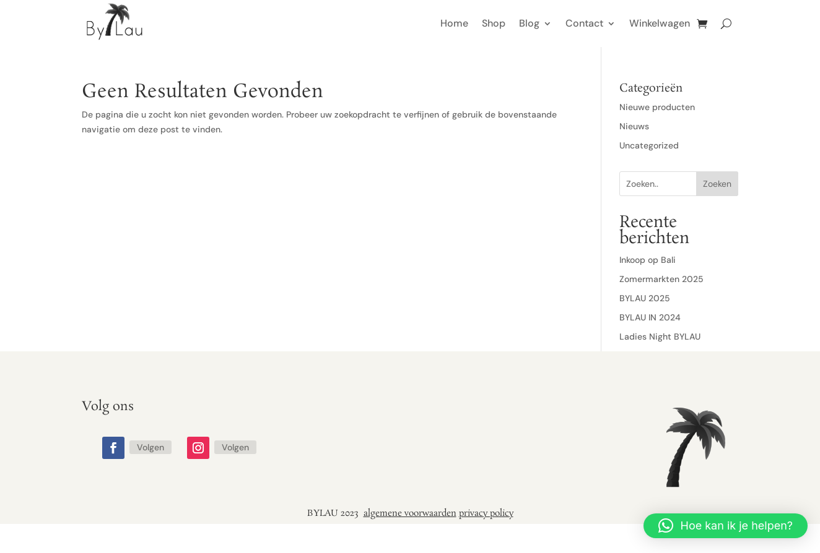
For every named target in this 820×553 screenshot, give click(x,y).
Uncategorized (649, 145)
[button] (725, 525)
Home (454, 23)
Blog (529, 23)
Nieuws (634, 126)
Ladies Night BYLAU (659, 336)
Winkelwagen (659, 23)
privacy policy (486, 513)
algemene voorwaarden (410, 513)
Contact (584, 23)
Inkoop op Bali (647, 259)
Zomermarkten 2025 (661, 279)
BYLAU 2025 (644, 298)
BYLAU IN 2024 (650, 317)
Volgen (150, 447)
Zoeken (717, 183)
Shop (493, 23)
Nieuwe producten (657, 107)
